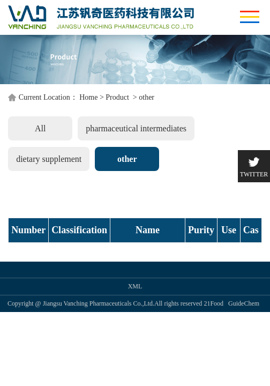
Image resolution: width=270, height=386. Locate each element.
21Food (213, 331)
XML (135, 313)
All (21, 186)
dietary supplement (203, 186)
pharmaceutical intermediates (99, 186)
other (146, 155)
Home (88, 155)
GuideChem (243, 331)
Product (118, 155)
